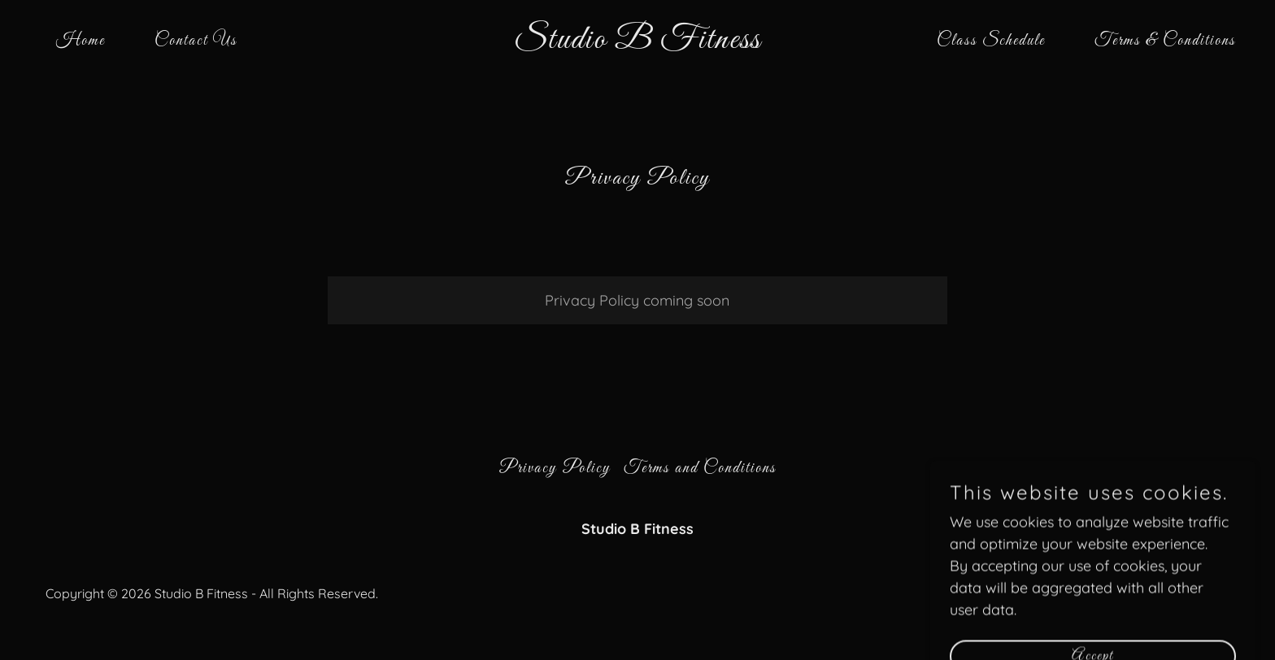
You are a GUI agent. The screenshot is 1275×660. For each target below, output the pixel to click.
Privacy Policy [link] (555, 468)
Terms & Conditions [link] (1165, 40)
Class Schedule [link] (991, 40)
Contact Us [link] (195, 40)
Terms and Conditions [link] (700, 468)
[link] (638, 42)
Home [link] (80, 40)
